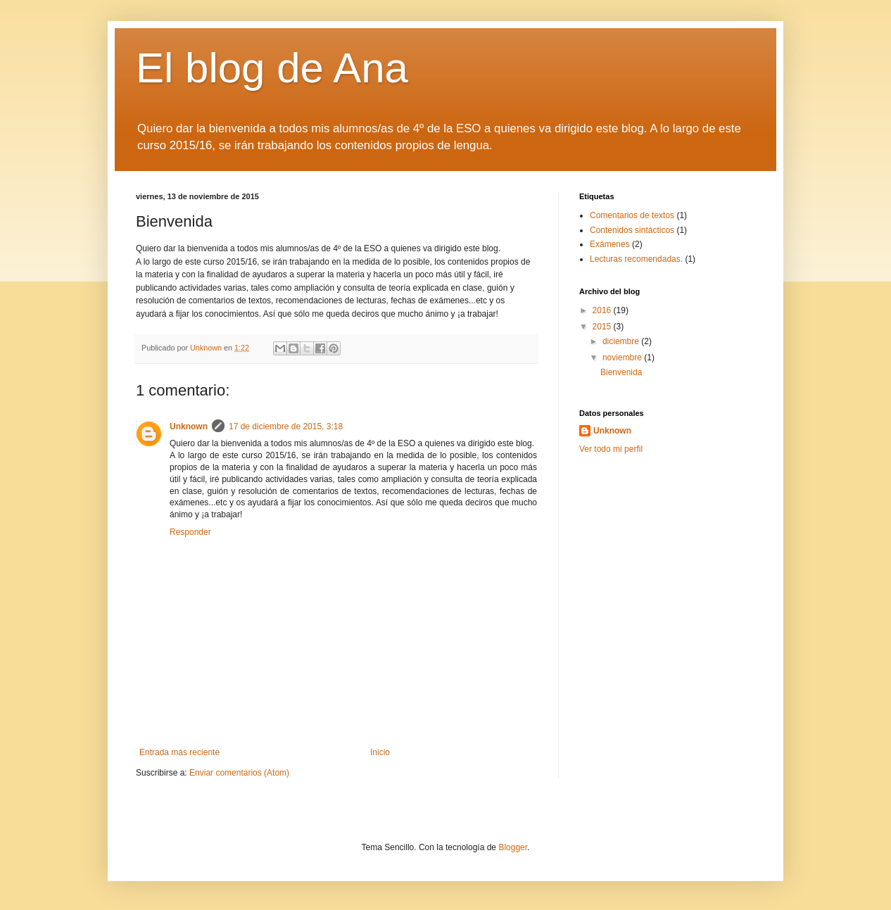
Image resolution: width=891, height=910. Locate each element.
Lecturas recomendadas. (636, 259)
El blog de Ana (272, 67)
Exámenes (610, 244)
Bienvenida (621, 372)
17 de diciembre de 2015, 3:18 (286, 426)
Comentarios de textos (632, 215)
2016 (603, 310)
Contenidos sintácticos (632, 230)
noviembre (623, 357)
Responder (190, 532)
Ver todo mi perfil (611, 449)
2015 (603, 326)
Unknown (189, 426)
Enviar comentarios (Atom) (239, 773)
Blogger (512, 847)
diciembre (621, 341)
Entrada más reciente (179, 752)
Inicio (380, 752)
